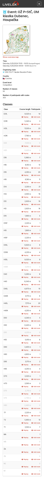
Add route (36, 117)
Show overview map (11, 57)
